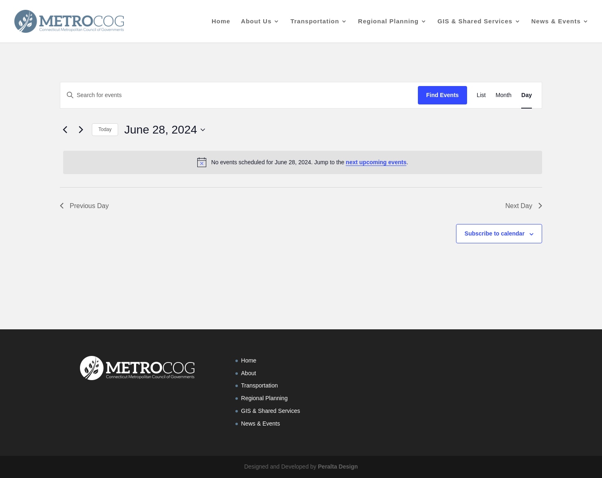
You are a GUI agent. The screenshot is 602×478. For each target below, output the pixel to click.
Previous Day (84, 205)
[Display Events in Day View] (526, 95)
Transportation (314, 21)
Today (105, 129)
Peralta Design (338, 466)
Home (221, 21)
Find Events (442, 95)
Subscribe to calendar (494, 233)
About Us (256, 21)
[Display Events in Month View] (503, 95)
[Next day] (81, 130)
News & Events (556, 21)
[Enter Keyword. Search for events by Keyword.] (239, 95)
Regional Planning (388, 21)
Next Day (523, 205)
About (248, 373)
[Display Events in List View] (481, 95)
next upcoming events (376, 162)
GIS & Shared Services (475, 21)
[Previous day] (65, 130)
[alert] (302, 162)
